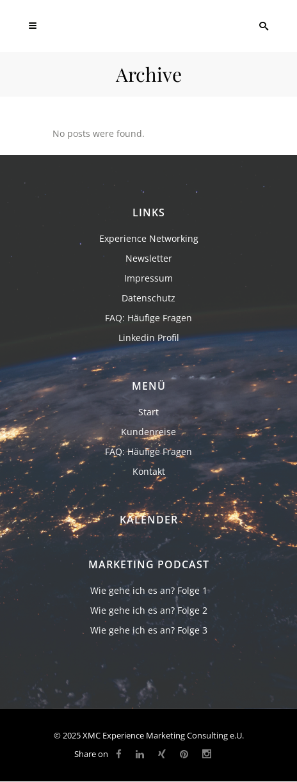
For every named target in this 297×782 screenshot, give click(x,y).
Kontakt (148, 471)
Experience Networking (148, 238)
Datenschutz (148, 298)
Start (148, 412)
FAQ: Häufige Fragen (148, 318)
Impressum (148, 278)
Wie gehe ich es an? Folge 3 (148, 630)
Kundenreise (148, 432)
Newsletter (148, 258)
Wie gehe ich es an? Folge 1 (148, 590)
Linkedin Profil (148, 337)
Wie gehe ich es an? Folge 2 (148, 610)
